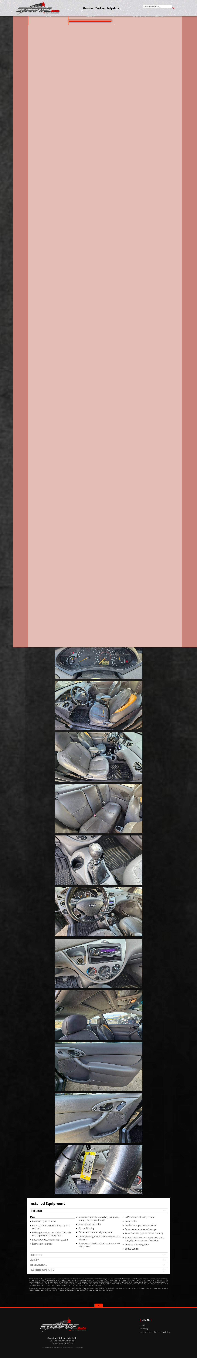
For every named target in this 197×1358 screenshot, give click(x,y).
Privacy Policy (78, 1347)
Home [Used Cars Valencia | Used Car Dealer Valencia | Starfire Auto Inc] (41, 19)
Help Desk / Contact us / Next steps (142, 19)
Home (142, 1325)
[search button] (173, 8)
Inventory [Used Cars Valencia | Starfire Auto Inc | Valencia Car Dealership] (84, 19)
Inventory (144, 1328)
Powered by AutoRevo (68, 1347)
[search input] (156, 8)
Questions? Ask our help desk (149, 116)
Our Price (49, 116)
